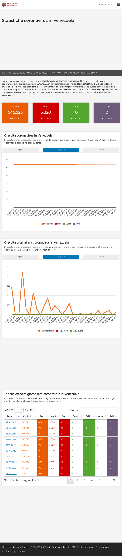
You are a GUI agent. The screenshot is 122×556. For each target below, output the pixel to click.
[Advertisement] (61, 46)
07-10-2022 (11, 468)
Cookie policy (8, 551)
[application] (60, 190)
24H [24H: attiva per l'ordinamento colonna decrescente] (42, 416)
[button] (47, 224)
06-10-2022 (11, 473)
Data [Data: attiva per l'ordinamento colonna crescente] (9, 416)
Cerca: (94, 410)
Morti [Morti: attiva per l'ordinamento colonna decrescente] (53, 416)
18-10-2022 (11, 439)
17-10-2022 (11, 445)
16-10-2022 (11, 451)
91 (113, 480)
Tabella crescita (89, 73)
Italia (100, 4)
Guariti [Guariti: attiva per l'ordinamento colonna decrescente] (76, 416)
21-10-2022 (11, 422)
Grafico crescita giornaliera (65, 73)
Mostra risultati (19, 410)
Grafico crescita (41, 73)
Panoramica (26, 73)
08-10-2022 (11, 462)
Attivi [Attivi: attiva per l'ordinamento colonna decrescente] (100, 416)
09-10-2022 (11, 456)
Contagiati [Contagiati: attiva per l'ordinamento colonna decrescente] (28, 416)
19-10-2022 (11, 433)
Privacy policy (102, 547)
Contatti (21, 551)
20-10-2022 (11, 428)
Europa (109, 4)
